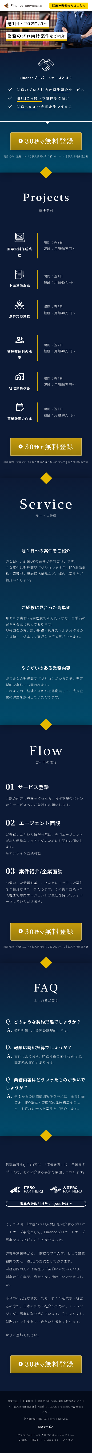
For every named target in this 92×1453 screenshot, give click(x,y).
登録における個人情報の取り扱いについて (41, 156)
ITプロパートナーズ (29, 1435)
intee (71, 1435)
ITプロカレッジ (50, 1439)
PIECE (34, 1439)
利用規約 (9, 156)
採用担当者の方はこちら (69, 5)
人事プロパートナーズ (54, 1435)
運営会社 (13, 1401)
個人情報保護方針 (78, 156)
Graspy (23, 1439)
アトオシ (68, 1439)
